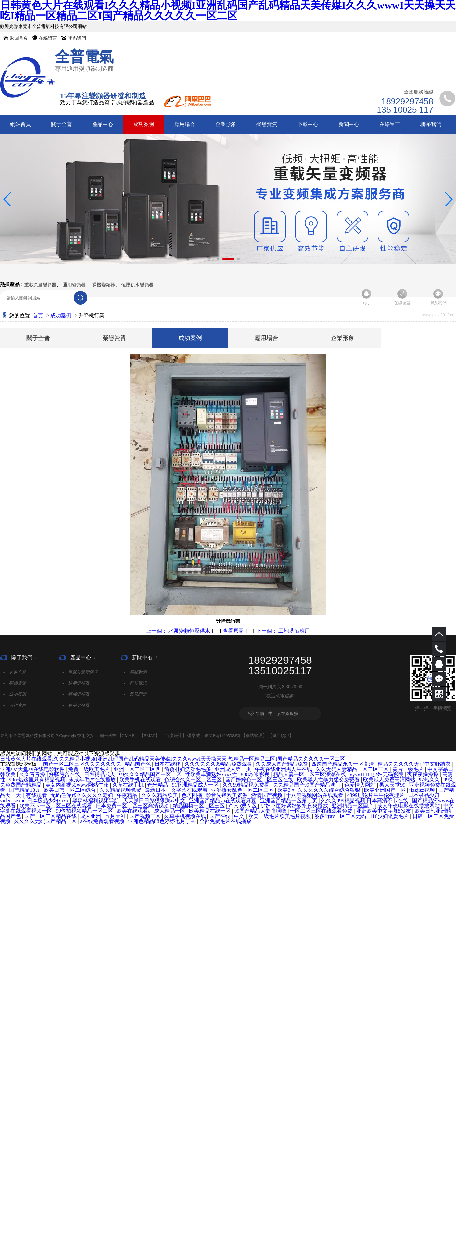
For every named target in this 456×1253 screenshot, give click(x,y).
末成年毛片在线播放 (93, 779)
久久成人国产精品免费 (282, 764)
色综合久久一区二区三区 (193, 779)
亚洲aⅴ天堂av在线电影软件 (33, 769)
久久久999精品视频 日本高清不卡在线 (365, 800)
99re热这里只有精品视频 (37, 779)
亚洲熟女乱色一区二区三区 (243, 790)
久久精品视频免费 (121, 790)
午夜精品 (128, 795)
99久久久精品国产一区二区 (151, 774)
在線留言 (48, 38)
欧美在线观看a (134, 811)
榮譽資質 (266, 124)
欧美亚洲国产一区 (385, 790)
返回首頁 (19, 38)
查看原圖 (234, 631)
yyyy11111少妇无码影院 (377, 774)
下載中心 (307, 124)
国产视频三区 (145, 816)
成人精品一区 (170, 811)
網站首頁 (20, 124)
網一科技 (108, 735)
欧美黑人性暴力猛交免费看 (329, 779)
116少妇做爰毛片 (390, 816)
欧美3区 (286, 790)
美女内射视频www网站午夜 (77, 785)
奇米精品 (158, 785)
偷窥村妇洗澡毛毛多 (188, 769)
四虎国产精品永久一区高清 (343, 764)
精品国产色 (138, 764)
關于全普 (61, 124)
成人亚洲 (91, 816)
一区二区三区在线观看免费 (322, 811)
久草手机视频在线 (185, 816)
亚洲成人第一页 (233, 769)
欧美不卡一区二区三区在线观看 (56, 805)
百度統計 (173, 735)
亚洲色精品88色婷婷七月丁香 (162, 821)
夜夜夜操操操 (423, 774)
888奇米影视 (256, 774)
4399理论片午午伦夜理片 (376, 795)
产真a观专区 (243, 805)
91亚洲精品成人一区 (196, 785)
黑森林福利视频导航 (96, 800)
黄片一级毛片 (408, 769)
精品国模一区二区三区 (199, 805)
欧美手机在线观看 (140, 779)
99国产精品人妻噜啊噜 (261, 811)
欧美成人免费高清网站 (390, 779)
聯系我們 (77, 38)
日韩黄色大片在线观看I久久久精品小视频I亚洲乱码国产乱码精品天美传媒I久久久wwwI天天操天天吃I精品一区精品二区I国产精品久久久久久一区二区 (172, 759)
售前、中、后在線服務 (277, 713)
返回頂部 (280, 735)
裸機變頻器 (103, 285)
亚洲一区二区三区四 (138, 769)
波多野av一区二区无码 (340, 816)
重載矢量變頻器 (40, 285)
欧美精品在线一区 (210, 811)
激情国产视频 (267, 795)
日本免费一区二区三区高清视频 (133, 805)
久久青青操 (33, 774)
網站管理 (254, 735)
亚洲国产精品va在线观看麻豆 (223, 800)
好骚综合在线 (65, 774)
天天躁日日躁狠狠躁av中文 (155, 800)
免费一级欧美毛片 (89, 769)
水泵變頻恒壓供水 (178, 631)
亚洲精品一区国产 (353, 805)
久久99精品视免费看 (246, 785)
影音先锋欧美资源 (227, 795)
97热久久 (430, 779)
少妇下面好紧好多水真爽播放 (294, 805)
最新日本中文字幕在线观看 (177, 790)
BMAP (150, 735)
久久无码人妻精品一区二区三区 (353, 769)
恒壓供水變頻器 (137, 285)
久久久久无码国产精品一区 (46, 821)
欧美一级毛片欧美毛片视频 (280, 816)
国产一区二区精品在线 (51, 816)
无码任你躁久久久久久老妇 (82, 795)
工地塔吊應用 (283, 631)
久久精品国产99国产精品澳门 (307, 785)
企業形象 (225, 124)
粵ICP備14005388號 (222, 735)
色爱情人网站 (360, 785)
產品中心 (102, 124)
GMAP (128, 735)
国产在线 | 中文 (227, 816)
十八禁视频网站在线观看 (315, 795)
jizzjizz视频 (422, 790)
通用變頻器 (74, 285)
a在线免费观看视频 (102, 821)
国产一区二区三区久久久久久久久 (82, 764)
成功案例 (143, 124)
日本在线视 (168, 764)
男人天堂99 (392, 785)
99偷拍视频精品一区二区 (85, 811)
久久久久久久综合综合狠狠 (330, 790)
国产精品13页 (25, 790)
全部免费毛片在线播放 (226, 821)
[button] (218, 259)
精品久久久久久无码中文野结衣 (415, 764)
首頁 (38, 315)
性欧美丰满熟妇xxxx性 (211, 774)
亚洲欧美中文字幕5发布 (384, 811)
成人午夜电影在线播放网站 (409, 805)
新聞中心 (348, 124)
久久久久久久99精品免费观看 (218, 764)
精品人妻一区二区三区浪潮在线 (310, 774)
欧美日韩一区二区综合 (70, 790)
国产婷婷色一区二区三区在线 (259, 779)
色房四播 (192, 795)
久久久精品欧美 (160, 795)
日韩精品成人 (100, 774)
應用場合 (184, 124)
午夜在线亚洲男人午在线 (284, 769)
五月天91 (116, 816)
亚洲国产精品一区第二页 (289, 800)
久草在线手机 (128, 785)
